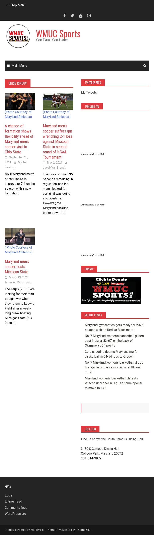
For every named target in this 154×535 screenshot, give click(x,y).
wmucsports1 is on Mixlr (92, 154)
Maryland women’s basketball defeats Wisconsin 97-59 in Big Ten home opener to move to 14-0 (113, 383)
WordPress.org (15, 514)
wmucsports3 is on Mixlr (92, 255)
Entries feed (13, 501)
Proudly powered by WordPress (24, 529)
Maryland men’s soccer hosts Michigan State (17, 266)
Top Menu (18, 5)
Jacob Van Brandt (54, 167)
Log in (9, 495)
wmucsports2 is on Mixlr (92, 204)
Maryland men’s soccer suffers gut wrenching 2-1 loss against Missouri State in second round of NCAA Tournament (57, 141)
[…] (63, 213)
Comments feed (16, 508)
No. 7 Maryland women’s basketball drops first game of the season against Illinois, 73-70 (114, 367)
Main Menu (19, 66)
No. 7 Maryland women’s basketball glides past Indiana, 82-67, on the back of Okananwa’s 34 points (114, 340)
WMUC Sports (58, 33)
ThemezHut (83, 529)
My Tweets (89, 92)
